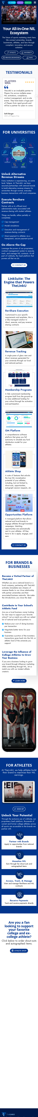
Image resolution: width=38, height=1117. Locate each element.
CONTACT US (19, 265)
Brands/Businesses (11, 58)
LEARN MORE (19, 681)
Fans (29, 58)
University (26, 53)
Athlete (11, 53)
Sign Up (28, 3)
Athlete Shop (19, 950)
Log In (20, 3)
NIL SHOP (12, 3)
